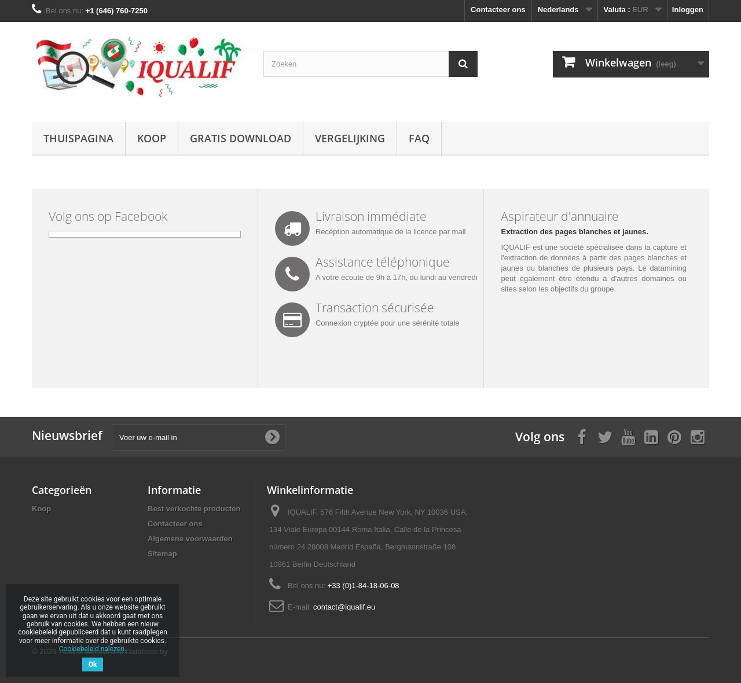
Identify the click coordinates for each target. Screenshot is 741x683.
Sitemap (162, 553)
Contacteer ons (498, 9)
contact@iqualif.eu (344, 607)
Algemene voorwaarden (190, 538)
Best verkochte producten (194, 508)
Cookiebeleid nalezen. (92, 649)
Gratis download (240, 138)
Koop (151, 138)
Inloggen (687, 9)
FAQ (419, 138)
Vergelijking (350, 138)
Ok (93, 664)
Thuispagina (78, 138)
